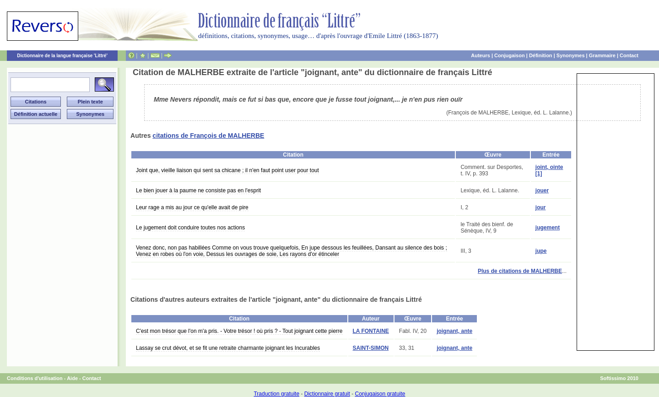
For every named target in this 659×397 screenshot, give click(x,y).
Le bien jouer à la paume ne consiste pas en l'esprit (198, 190)
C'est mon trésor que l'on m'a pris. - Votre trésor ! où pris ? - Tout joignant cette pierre (239, 331)
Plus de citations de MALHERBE (520, 271)
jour (540, 207)
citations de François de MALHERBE (208, 135)
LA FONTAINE (371, 331)
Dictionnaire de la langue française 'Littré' (62, 55)
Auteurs (480, 55)
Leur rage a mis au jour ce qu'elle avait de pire (192, 207)
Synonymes (570, 55)
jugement (547, 227)
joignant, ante (454, 331)
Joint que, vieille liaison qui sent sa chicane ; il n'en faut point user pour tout (227, 170)
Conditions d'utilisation (35, 378)
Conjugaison (509, 55)
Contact (629, 55)
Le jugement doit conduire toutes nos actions (190, 227)
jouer (542, 190)
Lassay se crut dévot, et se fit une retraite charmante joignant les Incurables (228, 348)
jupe (541, 251)
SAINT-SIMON (371, 348)
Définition (540, 55)
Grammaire (602, 55)
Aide (72, 378)
